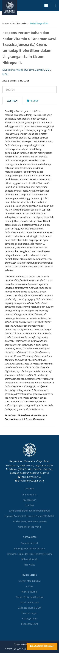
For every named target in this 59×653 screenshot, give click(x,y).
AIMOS (29, 586)
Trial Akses (29, 564)
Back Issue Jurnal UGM (29, 607)
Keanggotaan (29, 499)
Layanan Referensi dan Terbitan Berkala (29, 510)
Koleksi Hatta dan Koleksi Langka (29, 521)
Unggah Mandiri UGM (29, 580)
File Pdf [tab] (32, 100)
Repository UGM (29, 623)
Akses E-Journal (29, 591)
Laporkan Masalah (42, 646)
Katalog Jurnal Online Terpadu (29, 548)
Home (5, 23)
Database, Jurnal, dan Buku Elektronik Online (30, 553)
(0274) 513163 (34, 476)
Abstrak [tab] (12, 100)
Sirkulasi (29, 505)
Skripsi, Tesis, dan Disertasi (29, 597)
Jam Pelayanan (29, 494)
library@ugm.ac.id (34, 480)
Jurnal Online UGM (29, 602)
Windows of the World (29, 526)
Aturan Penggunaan (15, 649)
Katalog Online (29, 618)
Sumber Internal (29, 543)
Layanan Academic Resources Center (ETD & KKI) (29, 516)
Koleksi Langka (29, 613)
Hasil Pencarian (19, 23)
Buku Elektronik (29, 559)
